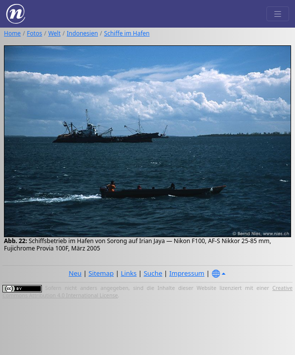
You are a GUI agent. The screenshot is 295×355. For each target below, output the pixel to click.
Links (128, 273)
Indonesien (82, 33)
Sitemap (101, 273)
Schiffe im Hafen (126, 33)
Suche (153, 273)
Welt (54, 33)
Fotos (34, 33)
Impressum (186, 273)
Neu (75, 273)
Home (12, 33)
